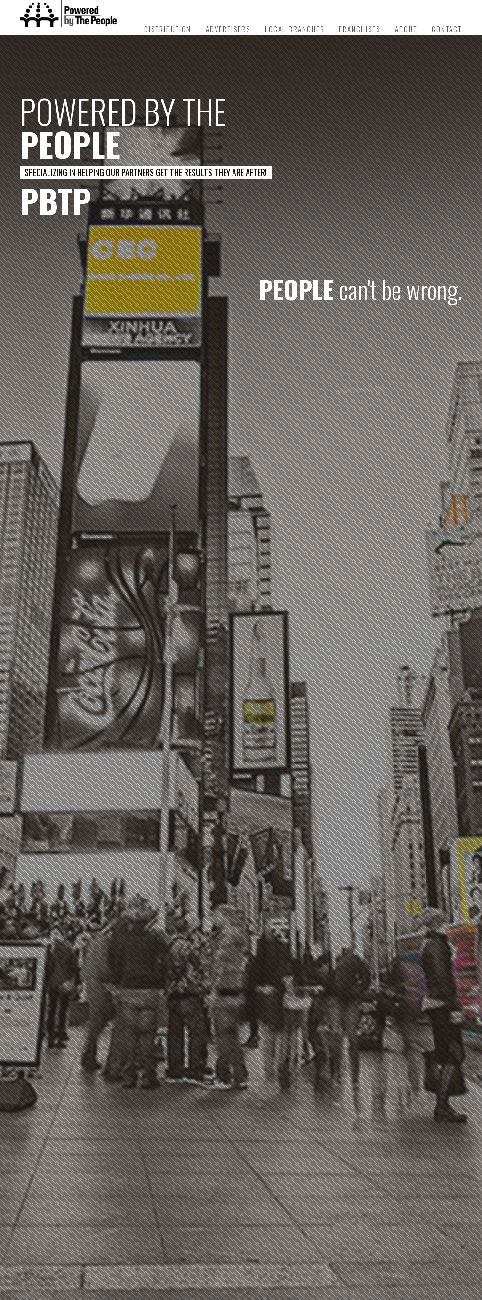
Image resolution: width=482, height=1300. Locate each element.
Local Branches (294, 29)
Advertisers (228, 29)
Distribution (167, 29)
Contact (447, 29)
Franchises (359, 29)
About (406, 29)
